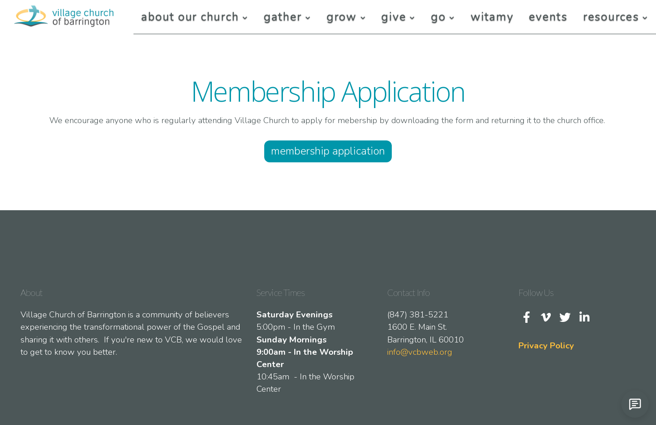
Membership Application (328, 151)
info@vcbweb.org (419, 352)
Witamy (492, 17)
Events (548, 17)
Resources (615, 17)
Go (443, 17)
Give (398, 17)
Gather (287, 17)
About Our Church (194, 17)
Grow (346, 17)
